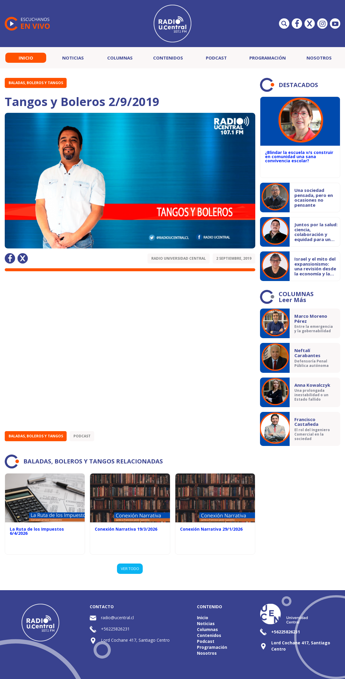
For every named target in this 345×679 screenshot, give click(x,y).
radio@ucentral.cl (117, 617)
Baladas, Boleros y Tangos (36, 82)
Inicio (26, 58)
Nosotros (319, 58)
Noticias (73, 58)
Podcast (216, 58)
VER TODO (130, 568)
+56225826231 (115, 629)
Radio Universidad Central (178, 258)
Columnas (120, 58)
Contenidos (168, 58)
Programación (267, 58)
